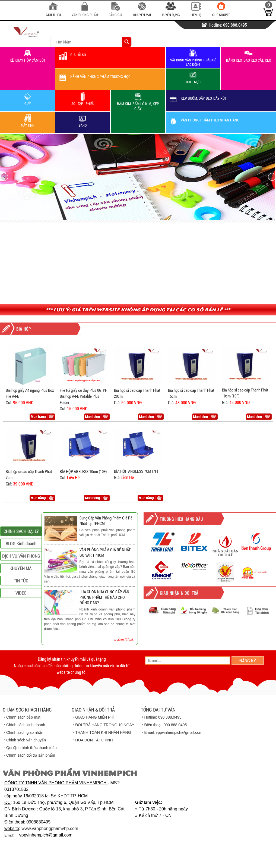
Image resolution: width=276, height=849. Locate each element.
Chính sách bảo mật (23, 717)
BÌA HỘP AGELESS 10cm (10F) (83, 471)
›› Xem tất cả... (124, 639)
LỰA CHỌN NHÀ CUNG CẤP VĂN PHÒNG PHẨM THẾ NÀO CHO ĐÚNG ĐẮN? (104, 597)
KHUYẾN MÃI (21, 622)
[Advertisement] (138, 263)
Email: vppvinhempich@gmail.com (173, 732)
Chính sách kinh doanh (25, 725)
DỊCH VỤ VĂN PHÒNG (21, 609)
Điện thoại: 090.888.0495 (165, 725)
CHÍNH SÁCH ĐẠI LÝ (21, 585)
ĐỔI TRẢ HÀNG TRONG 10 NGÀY (104, 725)
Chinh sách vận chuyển (26, 740)
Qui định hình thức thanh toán (31, 747)
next (268, 177)
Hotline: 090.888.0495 (163, 717)
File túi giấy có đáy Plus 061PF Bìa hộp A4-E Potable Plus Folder (83, 396)
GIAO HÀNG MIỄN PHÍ (94, 717)
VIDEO (21, 647)
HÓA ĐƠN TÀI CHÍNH (94, 740)
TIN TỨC (21, 634)
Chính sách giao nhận (24, 732)
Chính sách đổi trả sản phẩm (30, 755)
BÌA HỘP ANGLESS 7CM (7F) (136, 471)
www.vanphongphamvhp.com (49, 828)
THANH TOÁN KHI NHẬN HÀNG (103, 732)
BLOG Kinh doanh (21, 597)
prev (8, 177)
